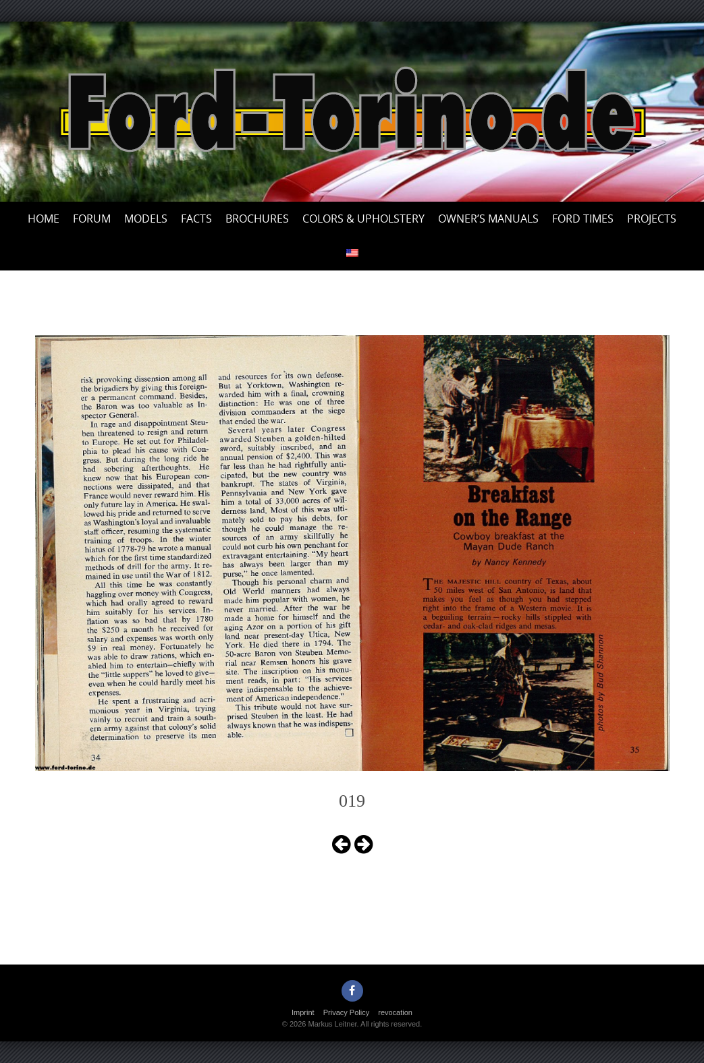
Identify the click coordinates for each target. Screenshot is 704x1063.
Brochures (257, 218)
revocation (395, 1012)
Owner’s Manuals (488, 218)
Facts (196, 218)
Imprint (303, 1012)
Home (43, 218)
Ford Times (583, 218)
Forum (92, 218)
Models (145, 218)
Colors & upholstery (363, 218)
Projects (651, 218)
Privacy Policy (346, 1012)
